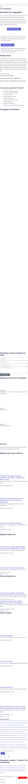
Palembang (20, 769)
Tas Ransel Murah (6, 635)
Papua (24, 769)
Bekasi (1, 767)
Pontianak (7, 770)
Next (6, 574)
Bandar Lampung (9, 765)
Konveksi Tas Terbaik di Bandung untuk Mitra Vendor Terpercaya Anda (13, 594)
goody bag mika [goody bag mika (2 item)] (9, 720)
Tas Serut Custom (6, 661)
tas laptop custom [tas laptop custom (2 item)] (8, 741)
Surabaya (17, 770)
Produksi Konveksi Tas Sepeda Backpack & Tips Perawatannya (11, 602)
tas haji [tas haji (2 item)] (8, 739)
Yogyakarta (2, 772)
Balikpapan (2, 765)
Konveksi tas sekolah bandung (11, 523)
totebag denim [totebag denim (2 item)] (12, 747)
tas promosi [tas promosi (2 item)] (7, 744)
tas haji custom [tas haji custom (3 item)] (15, 739)
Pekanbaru (2, 770)
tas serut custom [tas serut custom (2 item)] (6, 747)
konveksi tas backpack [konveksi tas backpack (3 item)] (14, 727)
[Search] (3, 753)
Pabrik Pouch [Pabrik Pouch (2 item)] (16, 735)
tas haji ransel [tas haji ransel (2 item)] (22, 739)
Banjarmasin (20, 765)
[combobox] (8, 750)
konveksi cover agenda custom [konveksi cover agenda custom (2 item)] (6, 722)
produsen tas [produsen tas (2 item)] (5, 737)
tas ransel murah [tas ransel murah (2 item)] (21, 744)
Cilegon (8, 767)
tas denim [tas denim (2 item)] (5, 739)
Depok (11, 767)
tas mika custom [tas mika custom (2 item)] (15, 741)
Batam (24, 765)
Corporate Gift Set (6, 687)
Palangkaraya (14, 769)
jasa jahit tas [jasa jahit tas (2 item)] (15, 720)
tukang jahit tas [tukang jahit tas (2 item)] (24, 747)
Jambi (18, 767)
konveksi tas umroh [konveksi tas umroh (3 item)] (7, 735)
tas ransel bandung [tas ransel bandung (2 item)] (14, 744)
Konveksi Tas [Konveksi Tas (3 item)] (3, 727)
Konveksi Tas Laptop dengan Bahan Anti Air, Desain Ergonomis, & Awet (12, 547)
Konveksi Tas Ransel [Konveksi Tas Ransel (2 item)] (8, 731)
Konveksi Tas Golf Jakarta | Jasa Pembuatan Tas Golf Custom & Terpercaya (11, 500)
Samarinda (12, 770)
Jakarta (15, 767)
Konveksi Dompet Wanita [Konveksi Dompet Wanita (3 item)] (16, 725)
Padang (9, 769)
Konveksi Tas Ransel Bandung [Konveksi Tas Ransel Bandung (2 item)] (18, 731)
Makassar (22, 767)
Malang (1, 769)
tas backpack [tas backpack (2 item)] (18, 737)
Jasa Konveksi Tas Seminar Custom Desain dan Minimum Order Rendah (12, 707)
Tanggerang (22, 770)
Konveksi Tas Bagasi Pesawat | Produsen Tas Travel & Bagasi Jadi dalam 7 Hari (12, 477)
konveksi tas (5, 71)
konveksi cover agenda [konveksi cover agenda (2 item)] (23, 720)
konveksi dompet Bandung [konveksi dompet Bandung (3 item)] (20, 722)
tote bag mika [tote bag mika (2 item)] (18, 747)
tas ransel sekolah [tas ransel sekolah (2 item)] (10, 746)
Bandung (15, 765)
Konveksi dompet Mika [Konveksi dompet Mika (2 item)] (4, 725)
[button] (14, 5)
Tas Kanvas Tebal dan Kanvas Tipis (12, 568)
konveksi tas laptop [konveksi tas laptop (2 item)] (18, 729)
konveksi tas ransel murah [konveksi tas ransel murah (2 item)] (17, 733)
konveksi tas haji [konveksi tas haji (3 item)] (9, 729)
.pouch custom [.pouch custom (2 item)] (3, 720)
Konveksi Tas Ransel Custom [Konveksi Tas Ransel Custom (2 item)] (6, 733)
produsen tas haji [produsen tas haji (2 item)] (12, 737)
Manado (5, 769)
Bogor (4, 767)
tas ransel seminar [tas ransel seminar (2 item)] (18, 746)
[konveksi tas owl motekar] (14, 433)
